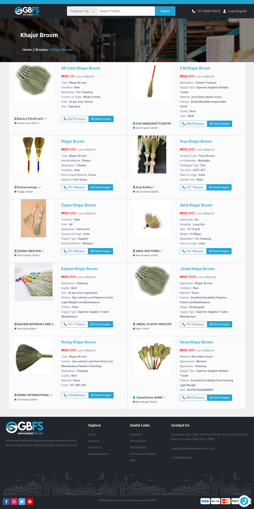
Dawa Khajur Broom (196, 342)
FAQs (133, 460)
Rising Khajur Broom (78, 342)
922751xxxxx (75, 119)
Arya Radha (153, 190)
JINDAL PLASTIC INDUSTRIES (155, 327)
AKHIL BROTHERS (153, 253)
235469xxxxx (75, 395)
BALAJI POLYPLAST (35, 121)
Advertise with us (98, 453)
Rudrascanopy (35, 190)
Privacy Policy (138, 441)
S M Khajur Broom (195, 68)
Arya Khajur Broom (196, 141)
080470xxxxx (193, 124)
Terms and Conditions (143, 453)
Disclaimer (136, 434)
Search (165, 11)
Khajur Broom (72, 141)
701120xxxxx (193, 324)
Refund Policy (138, 447)
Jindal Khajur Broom (197, 269)
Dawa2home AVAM (153, 400)
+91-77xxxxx (75, 324)
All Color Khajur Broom (80, 68)
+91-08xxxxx (75, 251)
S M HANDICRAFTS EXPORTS (155, 126)
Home (27, 50)
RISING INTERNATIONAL (35, 397)
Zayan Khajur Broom (78, 205)
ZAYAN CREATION (35, 253)
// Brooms (40, 50)
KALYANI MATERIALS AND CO (36, 327)
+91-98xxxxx (75, 187)
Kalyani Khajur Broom (79, 269)
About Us (94, 441)
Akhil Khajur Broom (196, 205)
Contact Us (95, 447)
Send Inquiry (101, 119)
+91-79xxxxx (193, 187)
